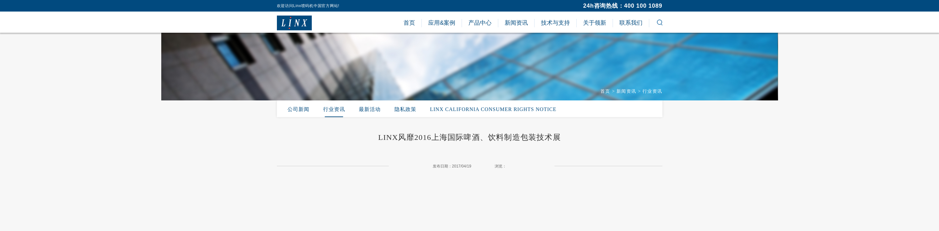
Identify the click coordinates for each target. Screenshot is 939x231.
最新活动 (370, 109)
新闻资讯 (626, 91)
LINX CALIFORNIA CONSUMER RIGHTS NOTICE (493, 109)
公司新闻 (298, 109)
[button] (659, 23)
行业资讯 (652, 91)
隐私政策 (405, 109)
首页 (605, 91)
